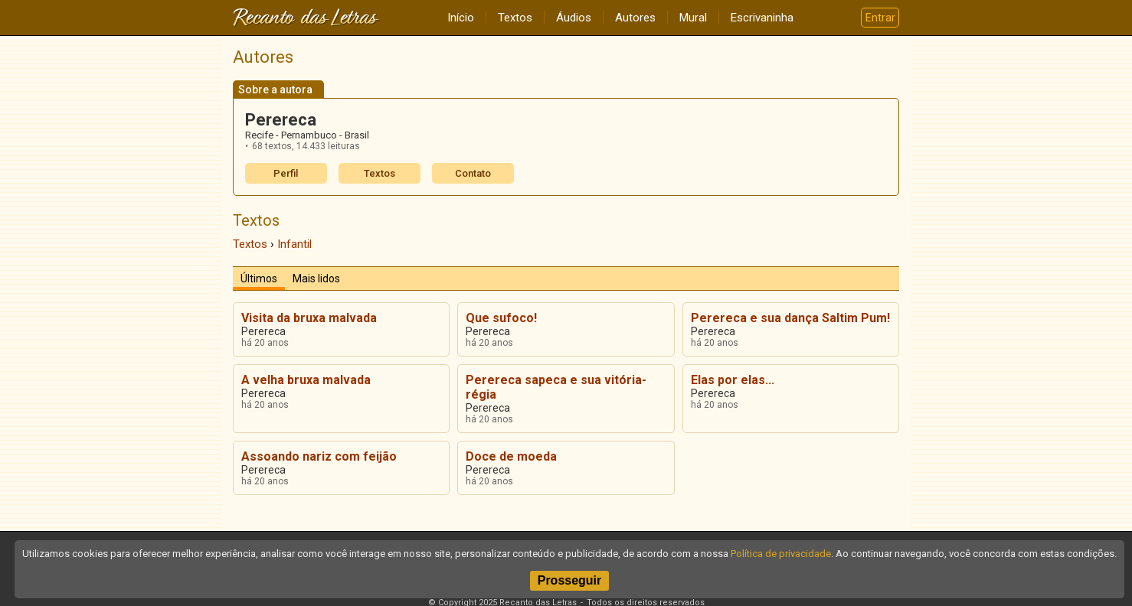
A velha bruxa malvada (306, 380)
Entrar (880, 17)
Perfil (285, 173)
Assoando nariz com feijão (319, 456)
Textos (515, 17)
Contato (473, 173)
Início (460, 17)
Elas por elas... (732, 380)
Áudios (573, 17)
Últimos (258, 278)
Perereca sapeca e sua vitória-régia (556, 387)
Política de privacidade (781, 553)
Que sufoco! (501, 318)
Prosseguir (570, 580)
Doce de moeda (511, 456)
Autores (635, 17)
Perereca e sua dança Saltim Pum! (790, 318)
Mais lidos (316, 278)
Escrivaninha (762, 17)
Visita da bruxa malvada (309, 318)
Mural (693, 17)
